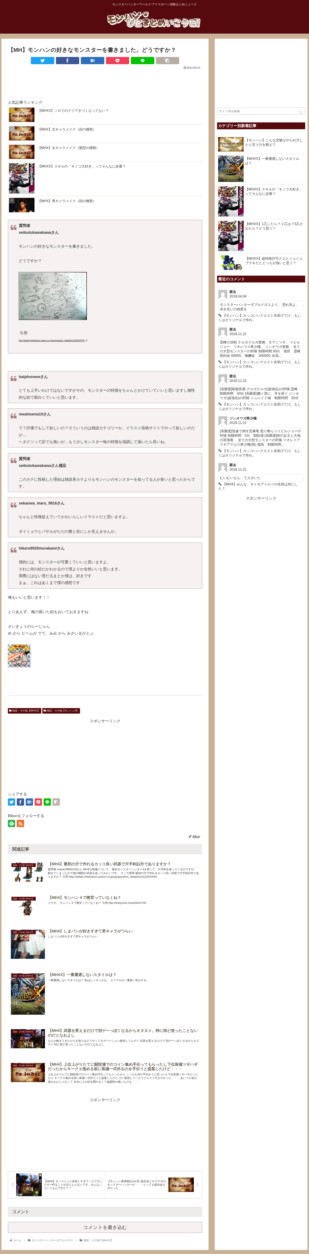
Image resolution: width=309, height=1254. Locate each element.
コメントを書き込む (105, 1229)
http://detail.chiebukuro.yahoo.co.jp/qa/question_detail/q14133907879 (53, 340)
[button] (301, 112)
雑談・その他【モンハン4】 (61, 710)
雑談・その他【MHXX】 (24, 710)
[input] (261, 111)
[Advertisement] (105, 82)
